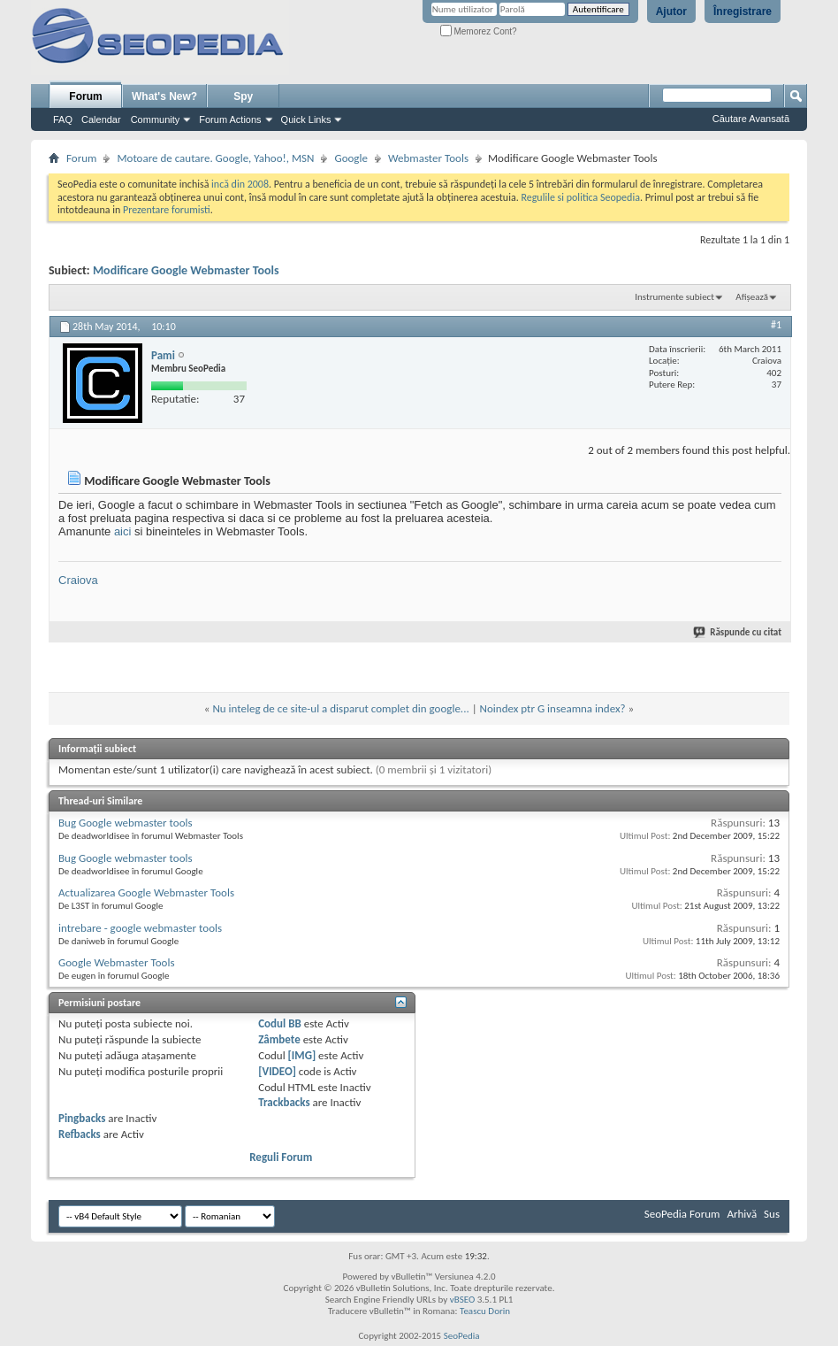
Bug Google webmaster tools (125, 822)
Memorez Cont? (478, 31)
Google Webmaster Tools (116, 962)
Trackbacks (283, 1102)
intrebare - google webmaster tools (140, 928)
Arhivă (742, 1213)
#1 (776, 325)
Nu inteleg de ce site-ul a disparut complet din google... (340, 708)
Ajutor (671, 11)
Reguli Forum (280, 1157)
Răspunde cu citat (738, 632)
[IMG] (302, 1055)
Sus (772, 1213)
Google (350, 158)
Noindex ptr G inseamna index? (553, 708)
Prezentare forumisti (166, 210)
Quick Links (306, 119)
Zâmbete (279, 1039)
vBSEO (463, 1299)
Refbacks (79, 1134)
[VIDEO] (277, 1071)
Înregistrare (742, 11)
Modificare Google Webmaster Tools (186, 270)
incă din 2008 (240, 184)
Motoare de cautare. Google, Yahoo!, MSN (215, 158)
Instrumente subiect (674, 297)
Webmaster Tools (428, 158)
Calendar (101, 119)
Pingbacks (81, 1118)
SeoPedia (462, 1336)
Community (155, 119)
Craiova (78, 580)
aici (123, 531)
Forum (85, 96)
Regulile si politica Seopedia (580, 197)
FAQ (62, 119)
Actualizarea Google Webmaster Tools (146, 892)
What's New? (164, 96)
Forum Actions (230, 119)
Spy (243, 96)
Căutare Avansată (750, 118)
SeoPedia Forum (682, 1213)
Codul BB (279, 1023)
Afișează (751, 297)
